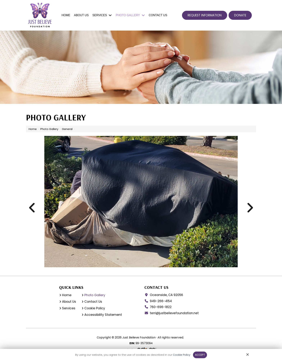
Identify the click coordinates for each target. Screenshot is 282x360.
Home (33, 129)
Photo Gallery (49, 129)
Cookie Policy (181, 354)
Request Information (205, 15)
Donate (240, 15)
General (67, 129)
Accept (200, 355)
